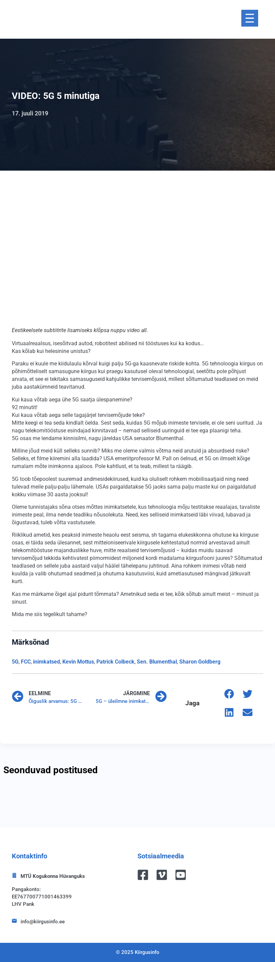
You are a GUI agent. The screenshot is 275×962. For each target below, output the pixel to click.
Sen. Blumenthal (157, 661)
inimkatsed (46, 661)
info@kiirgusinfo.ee (43, 922)
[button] (229, 694)
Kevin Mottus (78, 661)
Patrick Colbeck (115, 661)
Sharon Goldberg (199, 661)
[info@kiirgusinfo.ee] (14, 920)
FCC (26, 661)
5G (15, 661)
